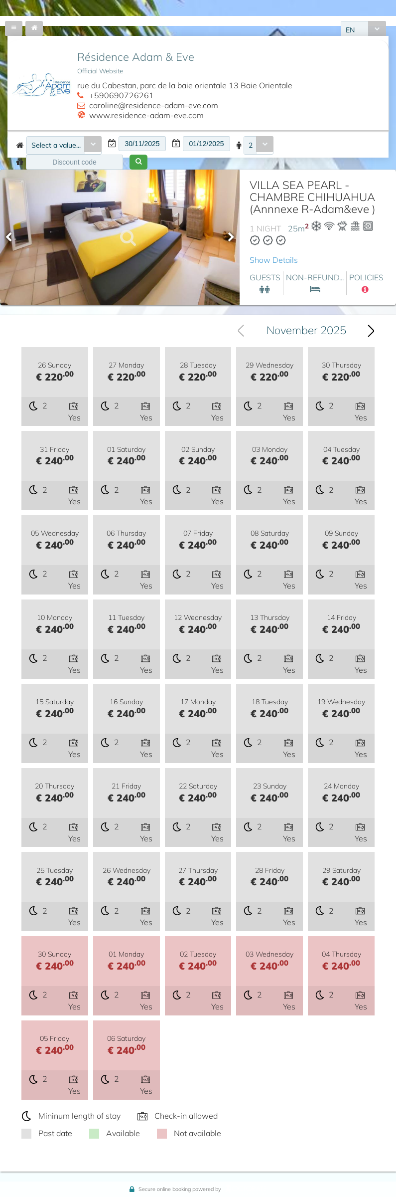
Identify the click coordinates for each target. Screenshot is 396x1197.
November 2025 (306, 330)
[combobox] (64, 145)
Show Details (274, 260)
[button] (138, 162)
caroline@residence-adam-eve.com (153, 105)
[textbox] (142, 143)
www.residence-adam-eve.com (146, 115)
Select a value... (56, 145)
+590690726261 (121, 95)
